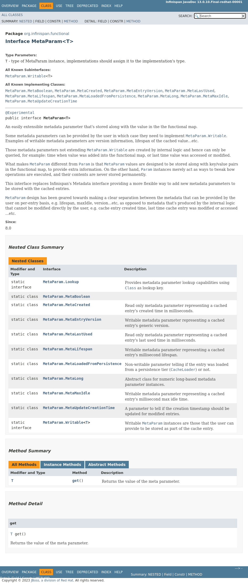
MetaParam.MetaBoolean (28, 91)
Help (118, 6)
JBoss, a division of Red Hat (52, 580)
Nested (25, 21)
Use (59, 6)
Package (29, 6)
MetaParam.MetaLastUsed (189, 91)
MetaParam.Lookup (61, 282)
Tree (69, 6)
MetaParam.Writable (25, 76)
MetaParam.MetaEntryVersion (133, 91)
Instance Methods (62, 464)
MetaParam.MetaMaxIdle (204, 96)
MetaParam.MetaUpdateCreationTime (41, 101)
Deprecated (87, 6)
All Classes (12, 15)
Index (106, 6)
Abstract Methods (107, 464)
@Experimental (20, 112)
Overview (10, 6)
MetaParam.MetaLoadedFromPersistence (96, 96)
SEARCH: (186, 16)
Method (71, 21)
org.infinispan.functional (46, 33)
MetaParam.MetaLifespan (30, 96)
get (75, 480)
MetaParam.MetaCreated (78, 91)
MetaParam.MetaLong (158, 96)
